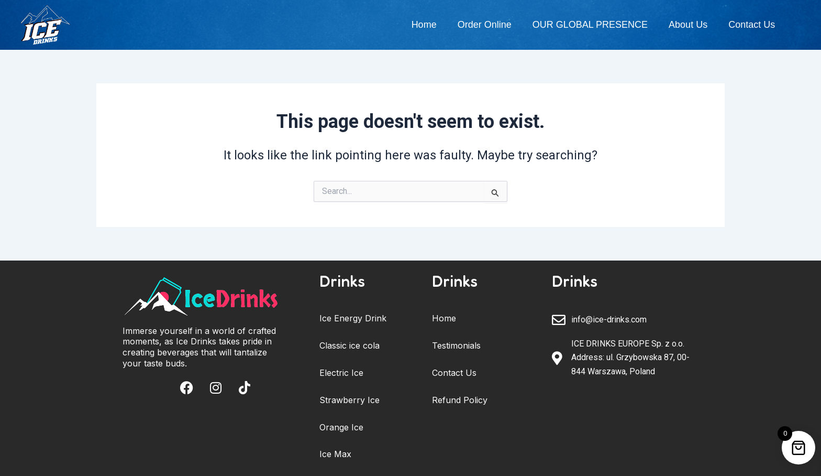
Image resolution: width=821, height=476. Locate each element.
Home (424, 24)
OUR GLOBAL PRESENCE (590, 24)
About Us (688, 24)
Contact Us (751, 24)
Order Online (485, 24)
